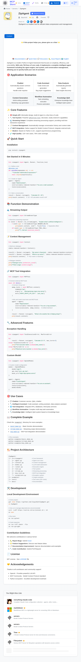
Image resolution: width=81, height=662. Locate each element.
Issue (30, 541)
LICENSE (23, 560)
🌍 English (65, 59)
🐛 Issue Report (54, 59)
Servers (15, 8)
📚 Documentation (18, 59)
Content (9, 37)
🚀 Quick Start (31, 59)
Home (7, 8)
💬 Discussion (43, 59)
